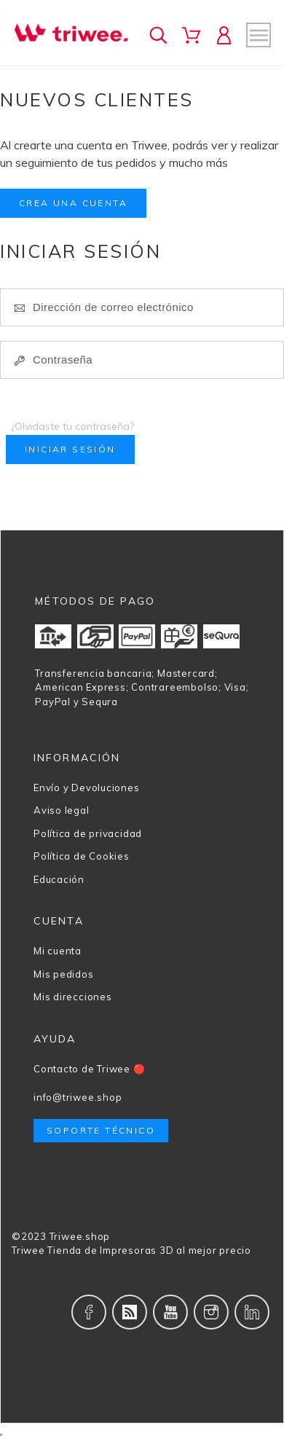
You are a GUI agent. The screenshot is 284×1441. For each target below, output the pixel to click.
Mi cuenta (57, 951)
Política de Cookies (81, 856)
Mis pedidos (63, 974)
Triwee (28, 1250)
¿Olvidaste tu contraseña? (72, 426)
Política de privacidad (87, 833)
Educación (58, 879)
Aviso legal (61, 810)
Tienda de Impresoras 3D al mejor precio (149, 1250)
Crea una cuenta (73, 202)
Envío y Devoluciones (86, 787)
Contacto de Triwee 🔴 (89, 1069)
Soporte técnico (101, 1130)
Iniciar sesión (70, 449)
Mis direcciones (72, 996)
